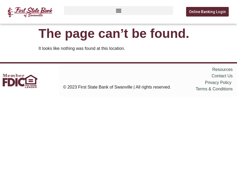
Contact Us (222, 76)
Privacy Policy (218, 82)
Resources (222, 69)
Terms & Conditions (214, 89)
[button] (118, 10)
